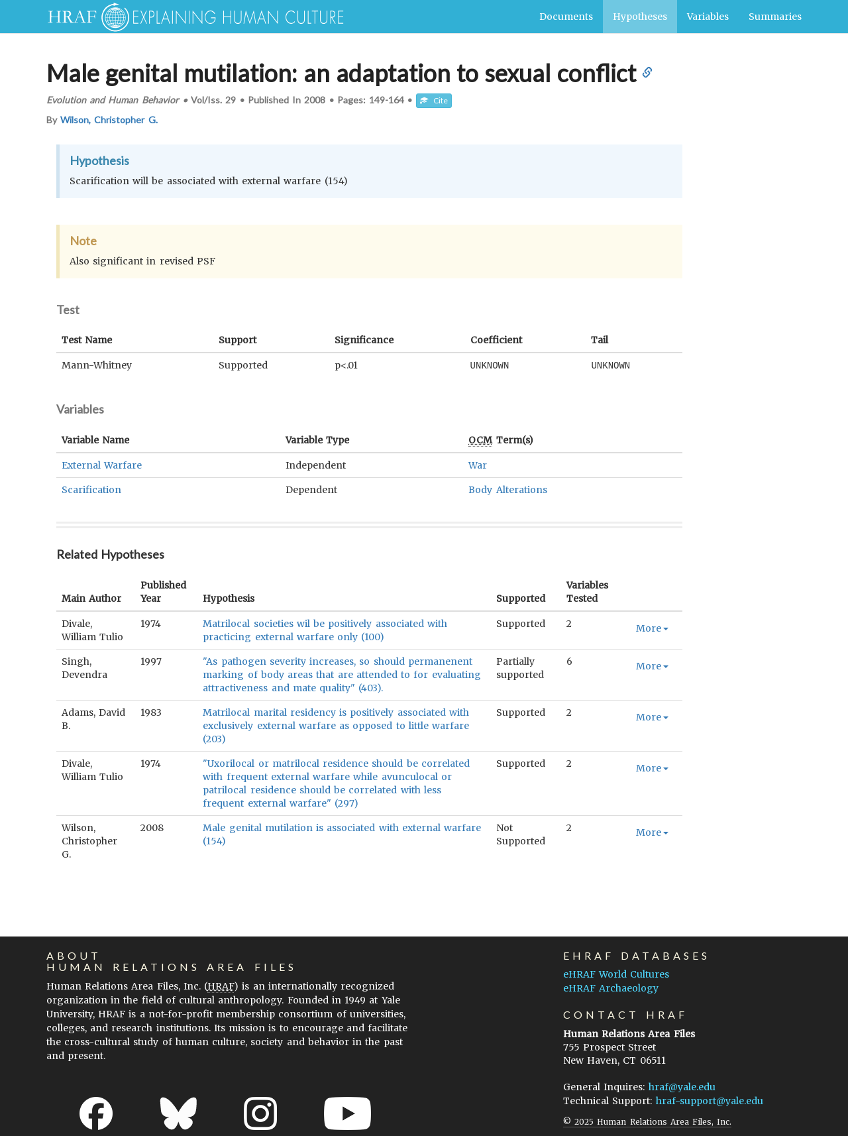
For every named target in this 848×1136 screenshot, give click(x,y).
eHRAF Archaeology (611, 988)
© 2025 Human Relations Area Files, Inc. (647, 1121)
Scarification (91, 489)
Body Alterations (507, 489)
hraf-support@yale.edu (709, 1100)
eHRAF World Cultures (616, 974)
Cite (434, 100)
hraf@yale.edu (682, 1086)
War (477, 465)
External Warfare (102, 465)
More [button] (652, 628)
